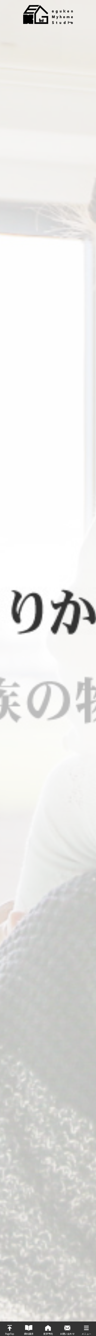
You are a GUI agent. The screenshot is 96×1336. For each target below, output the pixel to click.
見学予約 (48, 1334)
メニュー (86, 1334)
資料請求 (29, 1334)
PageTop (9, 1334)
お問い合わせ (67, 1334)
